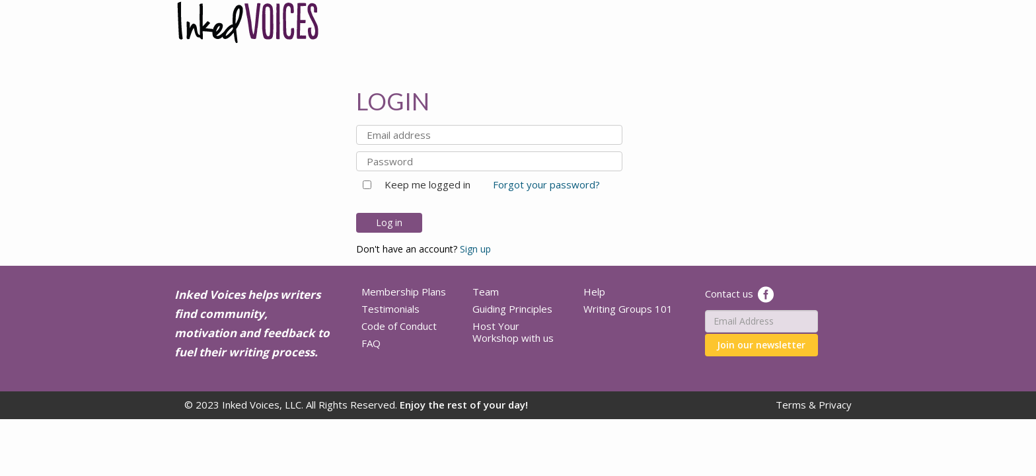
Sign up (475, 249)
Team (485, 291)
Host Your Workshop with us (513, 331)
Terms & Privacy (814, 404)
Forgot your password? (546, 184)
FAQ (371, 343)
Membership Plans (403, 291)
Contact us (729, 292)
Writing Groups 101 (628, 308)
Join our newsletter (761, 344)
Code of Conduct (399, 326)
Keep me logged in (422, 184)
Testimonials (390, 308)
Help (594, 291)
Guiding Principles (512, 308)
